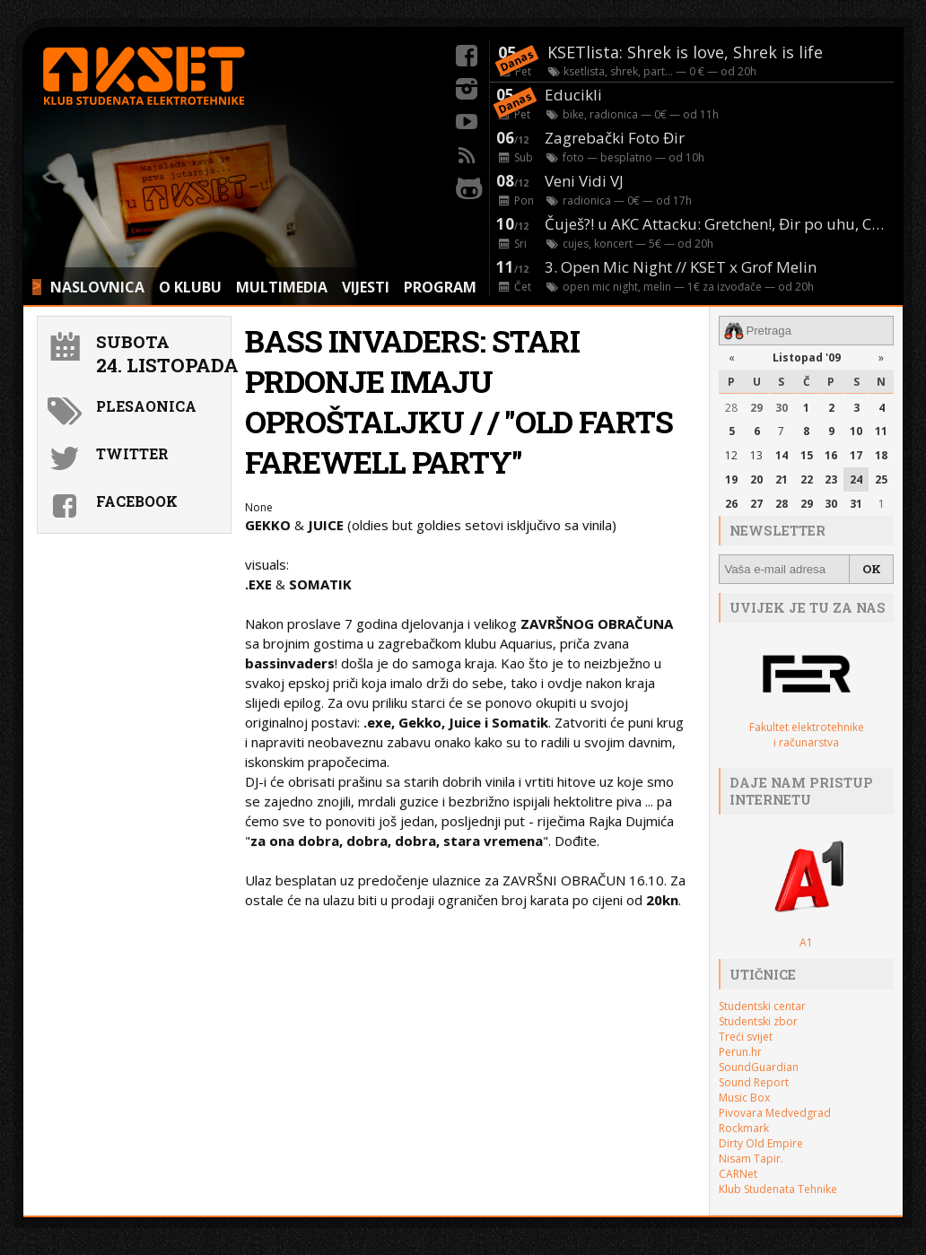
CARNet (738, 1173)
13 (756, 455)
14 (781, 455)
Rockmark (744, 1128)
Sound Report (754, 1082)
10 (856, 431)
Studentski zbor (758, 1021)
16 (831, 455)
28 (731, 407)
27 (756, 503)
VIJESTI (365, 287)
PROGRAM (440, 287)
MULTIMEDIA (282, 287)
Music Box (744, 1097)
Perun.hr (740, 1051)
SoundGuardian (759, 1067)
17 (856, 455)
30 (781, 407)
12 (731, 455)
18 (881, 455)
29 (756, 407)
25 (881, 479)
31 (856, 503)
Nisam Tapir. (751, 1158)
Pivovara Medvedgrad (775, 1112)
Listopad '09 (807, 357)
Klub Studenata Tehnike (778, 1189)
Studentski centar (762, 1006)
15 (806, 455)
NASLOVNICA (97, 287)
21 (781, 479)
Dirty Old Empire (761, 1143)
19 (731, 479)
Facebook (137, 501)
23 (831, 479)
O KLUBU (190, 287)
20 (756, 479)
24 (856, 479)
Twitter (132, 453)
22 (806, 479)
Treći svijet (746, 1036)
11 (881, 431)
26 (731, 503)
